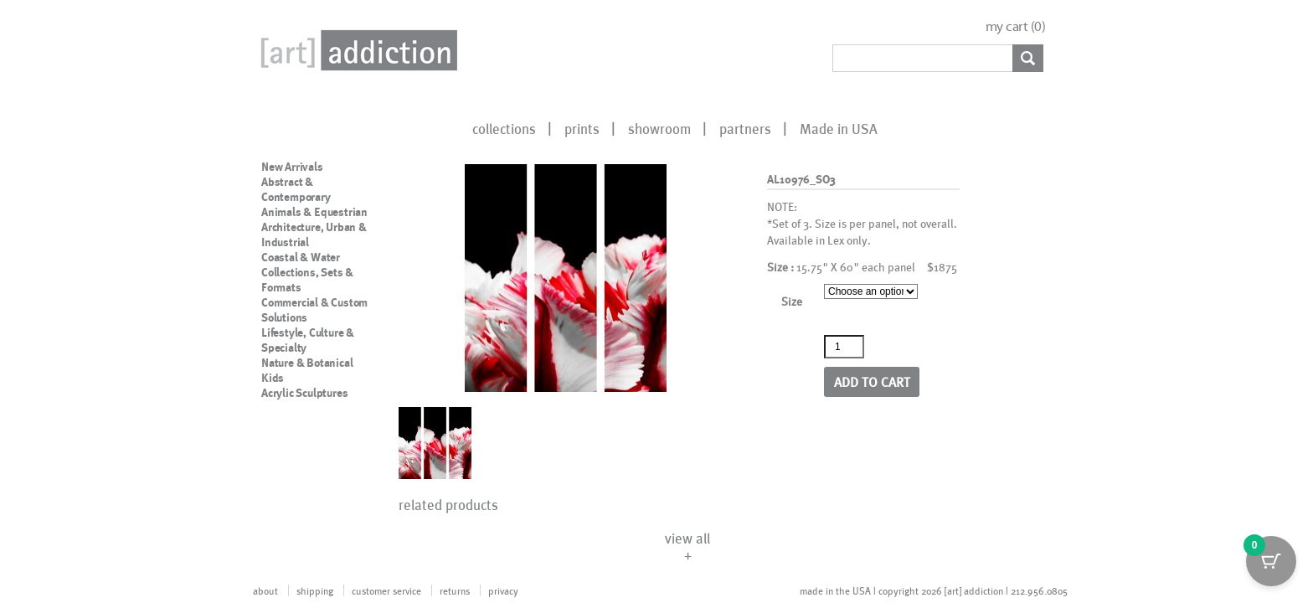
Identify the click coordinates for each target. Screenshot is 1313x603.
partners (745, 128)
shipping (314, 590)
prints (582, 128)
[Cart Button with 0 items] (1271, 561)
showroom (659, 128)
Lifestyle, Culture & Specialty (307, 340)
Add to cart (872, 381)
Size (791, 301)
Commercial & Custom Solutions (314, 310)
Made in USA (839, 128)
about (265, 590)
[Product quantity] (844, 346)
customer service (386, 590)
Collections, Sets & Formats (307, 279)
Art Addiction (356, 50)
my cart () (1016, 26)
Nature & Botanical (307, 362)
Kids (272, 377)
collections (504, 128)
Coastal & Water (300, 257)
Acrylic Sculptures (304, 392)
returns (455, 590)
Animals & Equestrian (314, 212)
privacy (503, 590)
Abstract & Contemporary (296, 189)
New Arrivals (292, 166)
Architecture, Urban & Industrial (314, 234)
